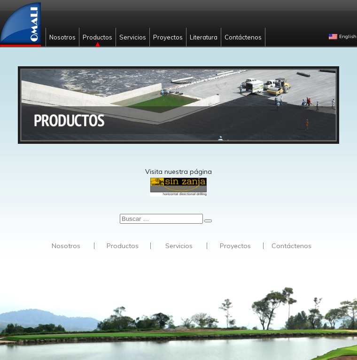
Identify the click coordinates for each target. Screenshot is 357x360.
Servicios (132, 37)
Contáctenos (243, 37)
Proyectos (168, 37)
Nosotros (62, 37)
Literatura (203, 37)
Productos (97, 37)
